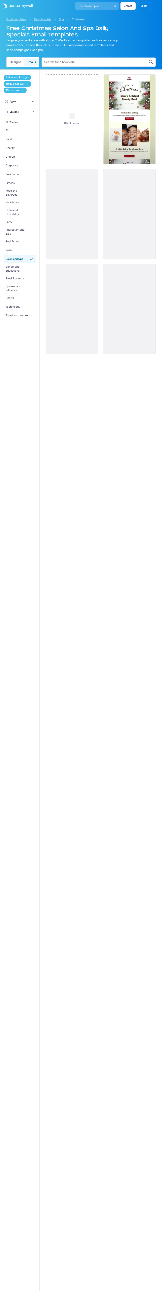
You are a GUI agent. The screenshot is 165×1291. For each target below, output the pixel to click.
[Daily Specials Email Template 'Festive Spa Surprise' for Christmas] (72, 309)
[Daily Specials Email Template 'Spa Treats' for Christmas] (129, 214)
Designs (15, 62)
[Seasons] (33, 111)
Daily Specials (42, 19)
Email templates (16, 19)
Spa (61, 19)
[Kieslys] (156, 6)
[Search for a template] (96, 62)
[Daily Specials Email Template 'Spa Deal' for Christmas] (129, 119)
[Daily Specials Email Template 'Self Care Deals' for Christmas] (129, 309)
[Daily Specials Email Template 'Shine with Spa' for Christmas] (72, 214)
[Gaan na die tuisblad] (16, 6)
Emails (31, 62)
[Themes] (33, 122)
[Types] (33, 101)
